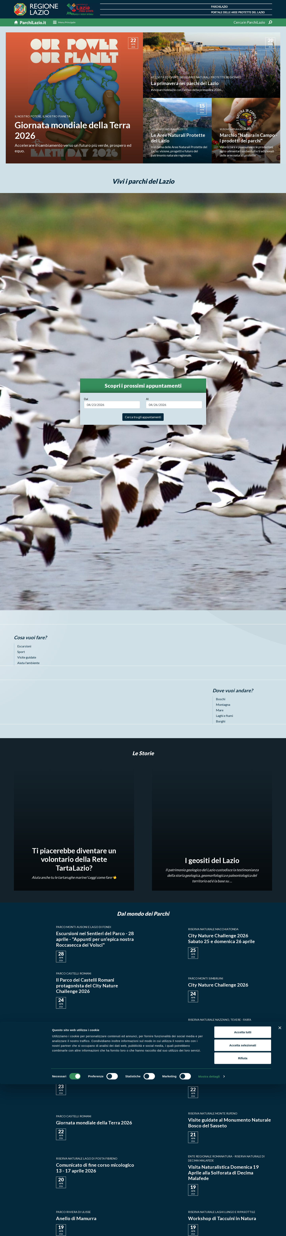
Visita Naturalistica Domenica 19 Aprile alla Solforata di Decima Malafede (223, 1172)
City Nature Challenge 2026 (218, 985)
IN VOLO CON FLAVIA (80, 1078)
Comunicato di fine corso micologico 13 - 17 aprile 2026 (95, 1168)
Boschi (220, 699)
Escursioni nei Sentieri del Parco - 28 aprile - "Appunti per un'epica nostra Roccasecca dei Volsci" (95, 939)
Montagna (223, 705)
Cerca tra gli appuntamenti (143, 417)
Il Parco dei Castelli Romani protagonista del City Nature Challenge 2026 (87, 985)
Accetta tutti (242, 1184)
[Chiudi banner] (279, 1179)
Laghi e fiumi (224, 716)
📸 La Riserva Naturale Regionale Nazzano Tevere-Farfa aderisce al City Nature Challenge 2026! (229, 1032)
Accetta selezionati (242, 1197)
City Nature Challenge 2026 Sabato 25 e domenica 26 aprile (221, 938)
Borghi (220, 721)
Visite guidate (26, 657)
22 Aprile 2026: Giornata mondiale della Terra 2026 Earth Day (225, 1077)
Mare (219, 710)
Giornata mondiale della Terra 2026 (94, 1123)
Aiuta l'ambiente (28, 663)
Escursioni (24, 646)
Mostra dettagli (209, 1228)
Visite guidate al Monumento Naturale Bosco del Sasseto (229, 1123)
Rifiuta (242, 1210)
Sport (21, 652)
